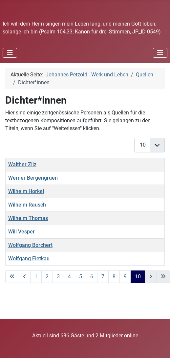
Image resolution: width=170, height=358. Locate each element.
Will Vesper (21, 232)
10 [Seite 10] (138, 276)
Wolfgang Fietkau (29, 258)
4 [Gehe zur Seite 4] (69, 276)
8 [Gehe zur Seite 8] (114, 276)
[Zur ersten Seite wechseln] (12, 276)
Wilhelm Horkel (26, 191)
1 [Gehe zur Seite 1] (35, 276)
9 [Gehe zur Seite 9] (125, 276)
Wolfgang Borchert (30, 245)
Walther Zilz (22, 164)
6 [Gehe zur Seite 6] (91, 276)
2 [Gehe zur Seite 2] (47, 276)
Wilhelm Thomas (28, 218)
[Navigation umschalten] (10, 53)
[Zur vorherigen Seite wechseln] (25, 276)
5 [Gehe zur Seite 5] (80, 276)
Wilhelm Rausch (27, 205)
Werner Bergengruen (33, 178)
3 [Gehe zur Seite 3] (58, 276)
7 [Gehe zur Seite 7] (102, 276)
